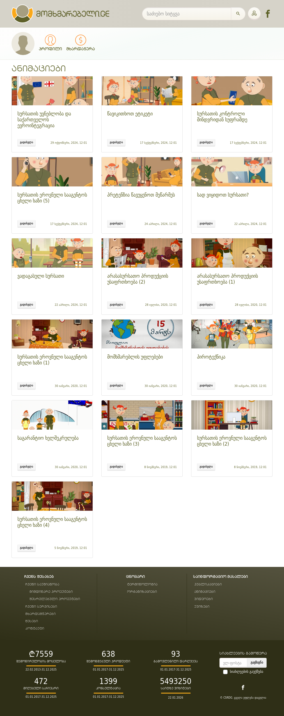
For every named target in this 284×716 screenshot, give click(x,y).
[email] (233, 663)
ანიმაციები (204, 591)
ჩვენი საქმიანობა (42, 584)
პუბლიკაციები (208, 584)
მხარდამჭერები (40, 614)
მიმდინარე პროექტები (51, 591)
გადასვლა (26, 142)
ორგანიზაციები (142, 591)
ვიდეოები (203, 599)
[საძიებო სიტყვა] (186, 13)
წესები (31, 621)
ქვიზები (201, 606)
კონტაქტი (34, 628)
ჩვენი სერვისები (41, 606)
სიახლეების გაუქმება (246, 671)
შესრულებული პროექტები (54, 599)
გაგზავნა (257, 662)
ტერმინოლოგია (142, 584)
